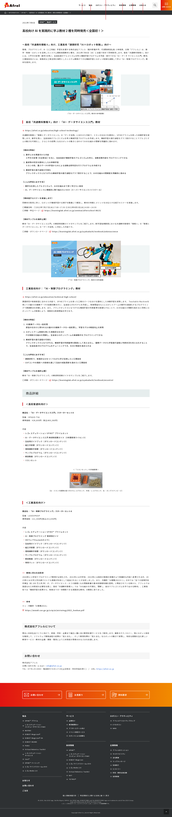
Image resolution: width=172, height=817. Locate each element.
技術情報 (122, 5)
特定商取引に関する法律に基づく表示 (94, 795)
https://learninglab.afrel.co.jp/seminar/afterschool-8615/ (73, 210)
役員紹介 (116, 765)
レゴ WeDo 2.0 (31, 771)
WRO (115, 728)
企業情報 (132, 5)
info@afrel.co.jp (54, 665)
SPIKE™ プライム (31, 721)
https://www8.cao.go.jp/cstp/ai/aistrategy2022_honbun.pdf (54, 610)
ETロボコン (117, 725)
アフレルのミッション (121, 750)
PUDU (27, 746)
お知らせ (142, 5)
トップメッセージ (119, 761)
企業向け (72, 721)
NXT (70, 775)
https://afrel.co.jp (105, 669)
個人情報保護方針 (69, 795)
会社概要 (116, 758)
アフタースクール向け (77, 728)
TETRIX (72, 779)
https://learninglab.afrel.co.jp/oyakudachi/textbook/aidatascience (85, 231)
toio (27, 759)
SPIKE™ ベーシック (32, 763)
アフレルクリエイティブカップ (124, 721)
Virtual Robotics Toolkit (35, 749)
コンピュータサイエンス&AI (35, 726)
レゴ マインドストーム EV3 (36, 767)
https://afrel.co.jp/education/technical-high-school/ (51, 297)
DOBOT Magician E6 (34, 738)
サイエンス (33, 754)
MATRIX (28, 731)
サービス (70, 716)
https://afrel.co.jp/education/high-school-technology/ (52, 130)
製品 (90, 5)
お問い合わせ (166, 5)
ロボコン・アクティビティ (106, 5)
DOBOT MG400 (31, 742)
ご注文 (25, 790)
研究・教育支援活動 (120, 773)
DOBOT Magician (32, 734)
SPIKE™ (72, 750)
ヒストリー (117, 769)
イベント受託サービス (77, 732)
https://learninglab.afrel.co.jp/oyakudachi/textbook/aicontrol (82, 380)
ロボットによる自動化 (77, 736)
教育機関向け (74, 725)
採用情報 (116, 776)
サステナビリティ (119, 754)
